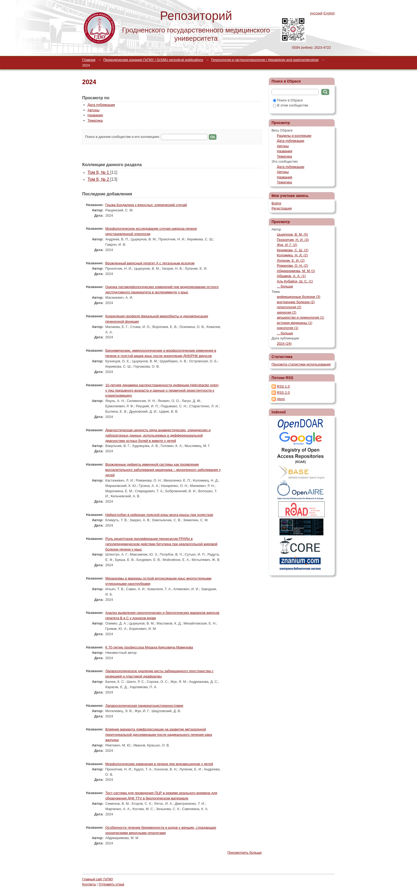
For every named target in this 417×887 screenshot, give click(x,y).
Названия (95, 115)
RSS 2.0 (283, 393)
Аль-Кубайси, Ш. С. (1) (295, 281)
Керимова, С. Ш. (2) (292, 250)
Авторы (93, 110)
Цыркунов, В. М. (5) (292, 234)
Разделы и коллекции (294, 136)
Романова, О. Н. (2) (292, 266)
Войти (276, 203)
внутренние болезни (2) (296, 302)
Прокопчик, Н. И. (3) (293, 240)
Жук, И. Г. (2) (287, 245)
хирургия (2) (286, 312)
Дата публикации (101, 105)
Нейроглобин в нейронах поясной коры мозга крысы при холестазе (159, 515)
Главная (88, 60)
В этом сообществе (290, 105)
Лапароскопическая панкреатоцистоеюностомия (144, 706)
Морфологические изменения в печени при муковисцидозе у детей (159, 764)
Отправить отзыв (111, 884)
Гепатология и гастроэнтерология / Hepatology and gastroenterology (265, 60)
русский (316, 13)
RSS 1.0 (283, 386)
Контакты (89, 884)
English (329, 13)
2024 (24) (284, 344)
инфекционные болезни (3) (298, 297)
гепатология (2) (289, 307)
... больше (285, 286)
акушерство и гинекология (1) (300, 317)
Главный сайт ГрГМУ (97, 879)
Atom (281, 399)
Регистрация (282, 208)
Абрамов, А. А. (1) (291, 276)
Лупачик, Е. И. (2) (291, 260)
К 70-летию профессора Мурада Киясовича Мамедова (149, 647)
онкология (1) (287, 328)
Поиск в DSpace (288, 100)
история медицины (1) (294, 323)
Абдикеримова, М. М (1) (296, 271)
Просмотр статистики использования (301, 364)
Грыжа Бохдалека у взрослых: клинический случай (146, 205)
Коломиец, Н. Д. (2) (292, 255)
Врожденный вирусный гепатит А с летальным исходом (149, 263)
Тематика (95, 120)
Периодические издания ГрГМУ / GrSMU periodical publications (153, 60)
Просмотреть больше (244, 853)
